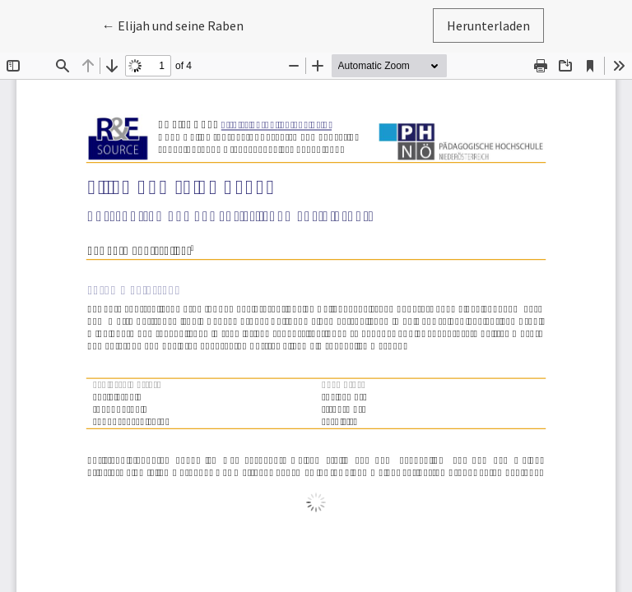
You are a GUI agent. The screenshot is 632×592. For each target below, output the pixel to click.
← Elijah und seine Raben (180, 24)
